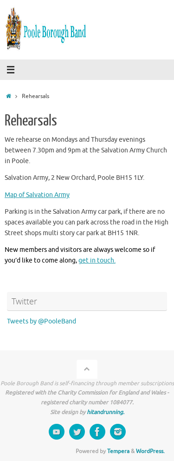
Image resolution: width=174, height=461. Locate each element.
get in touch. (97, 260)
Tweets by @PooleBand (41, 321)
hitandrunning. (105, 412)
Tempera (118, 451)
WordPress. (150, 451)
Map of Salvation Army (37, 195)
